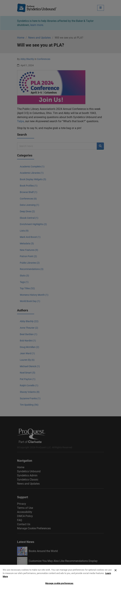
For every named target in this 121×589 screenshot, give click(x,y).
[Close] (115, 573)
